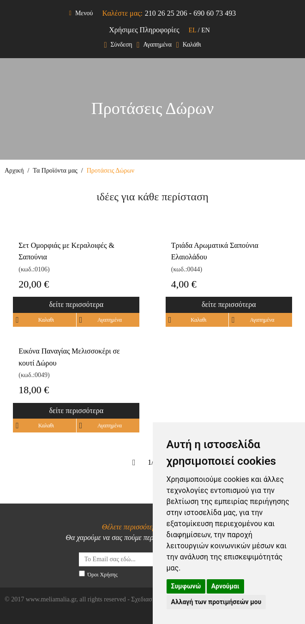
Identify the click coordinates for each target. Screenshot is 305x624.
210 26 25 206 (166, 13)
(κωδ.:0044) (186, 269)
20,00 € (33, 284)
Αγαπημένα (154, 45)
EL (193, 30)
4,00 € (184, 284)
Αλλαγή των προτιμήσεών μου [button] (216, 602)
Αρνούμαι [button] (225, 586)
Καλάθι (188, 45)
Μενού (81, 13)
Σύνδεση (118, 45)
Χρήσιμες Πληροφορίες (144, 30)
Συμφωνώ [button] (186, 586)
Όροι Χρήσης (103, 574)
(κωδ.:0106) (33, 269)
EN (205, 30)
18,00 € (33, 390)
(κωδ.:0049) (33, 375)
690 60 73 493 (214, 13)
